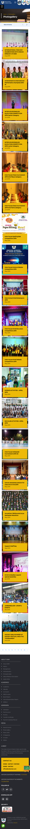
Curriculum (6, 692)
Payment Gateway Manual (10, 720)
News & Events (8, 24)
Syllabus (5, 702)
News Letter (6, 732)
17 (15, 650)
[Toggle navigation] (15, 2)
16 (12, 650)
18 (18, 650)
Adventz (15, 822)
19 (21, 650)
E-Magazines (6, 735)
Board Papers (6, 697)
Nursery (5, 714)
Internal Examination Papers (10, 699)
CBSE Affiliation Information (10, 676)
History (5, 666)
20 (24, 650)
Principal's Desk (7, 674)
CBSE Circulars (7, 694)
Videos (5, 740)
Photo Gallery (6, 730)
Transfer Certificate (8, 717)
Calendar (5, 689)
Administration (7, 671)
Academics (6, 686)
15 (8, 650)
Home (5, 14)
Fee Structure (6, 712)
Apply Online (6, 679)
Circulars (5, 737)
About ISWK (6, 664)
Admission (6, 709)
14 (5, 650)
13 (2, 650)
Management (6, 669)
